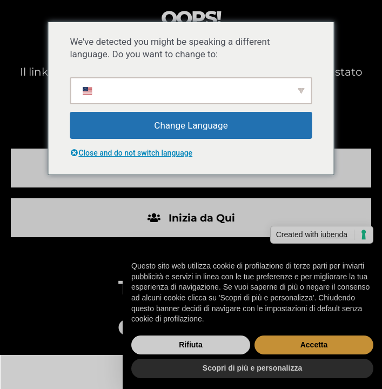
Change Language (190, 125)
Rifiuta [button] (191, 344)
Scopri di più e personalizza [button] (252, 368)
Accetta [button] (314, 344)
